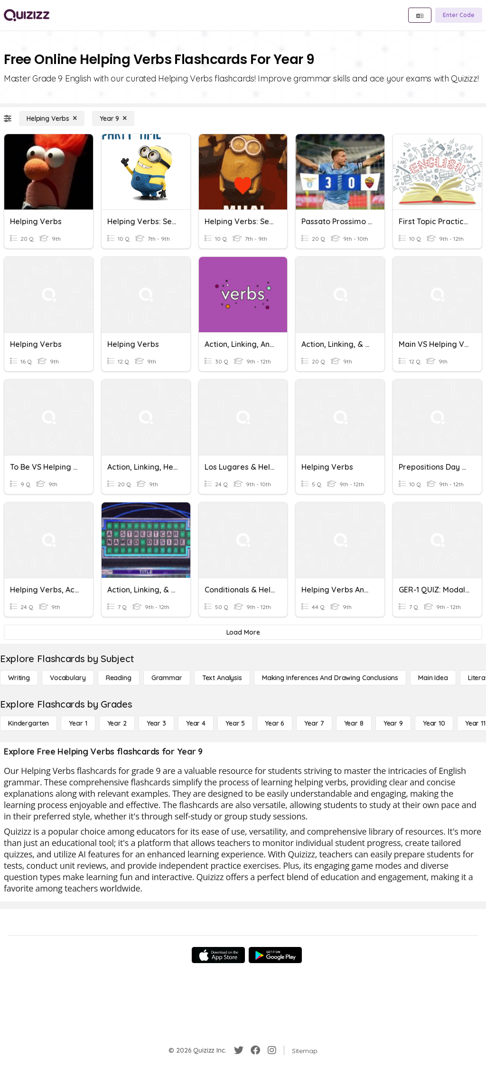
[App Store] (218, 955)
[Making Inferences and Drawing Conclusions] (330, 677)
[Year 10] (434, 723)
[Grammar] (166, 677)
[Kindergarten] (28, 723)
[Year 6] (274, 723)
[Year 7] (314, 723)
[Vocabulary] (68, 677)
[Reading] (119, 677)
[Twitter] (238, 1050)
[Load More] (243, 632)
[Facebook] (255, 1050)
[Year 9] (113, 118)
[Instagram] (272, 1050)
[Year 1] (78, 723)
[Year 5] (235, 723)
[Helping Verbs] (51, 118)
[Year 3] (156, 723)
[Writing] (19, 677)
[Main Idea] (433, 677)
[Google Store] (275, 955)
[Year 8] (354, 723)
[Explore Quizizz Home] (26, 15)
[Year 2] (117, 723)
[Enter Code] (458, 15)
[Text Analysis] (222, 677)
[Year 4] (196, 723)
